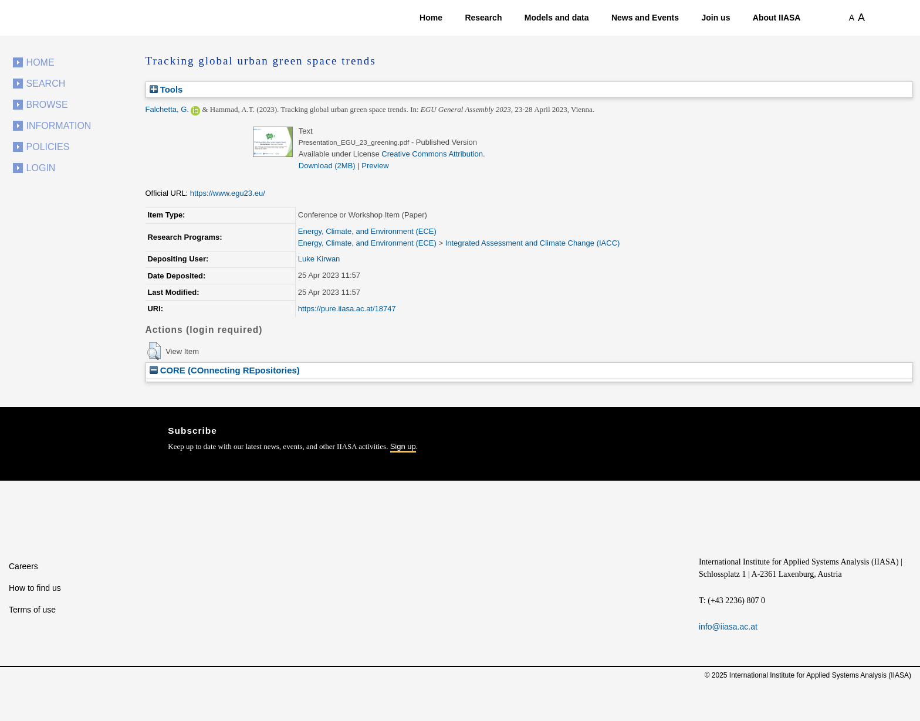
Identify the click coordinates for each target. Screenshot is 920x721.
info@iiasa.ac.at (728, 626)
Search (46, 84)
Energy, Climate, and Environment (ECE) (367, 231)
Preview (374, 165)
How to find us (35, 588)
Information (59, 126)
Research (483, 17)
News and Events (645, 17)
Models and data (557, 17)
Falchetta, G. (167, 109)
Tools (166, 89)
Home (431, 17)
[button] (154, 351)
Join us (715, 17)
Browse (47, 105)
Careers (23, 566)
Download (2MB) (327, 165)
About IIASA (777, 17)
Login (41, 168)
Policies (48, 147)
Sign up (403, 446)
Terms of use (32, 609)
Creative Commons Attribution (432, 153)
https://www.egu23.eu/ (227, 193)
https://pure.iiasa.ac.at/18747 (347, 308)
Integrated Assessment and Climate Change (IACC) (532, 243)
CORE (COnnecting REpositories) (225, 370)
